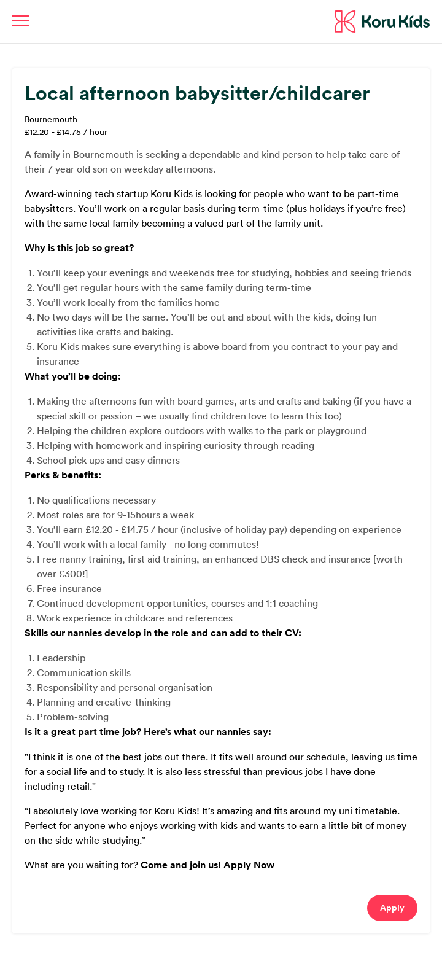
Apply (392, 908)
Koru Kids (382, 21)
